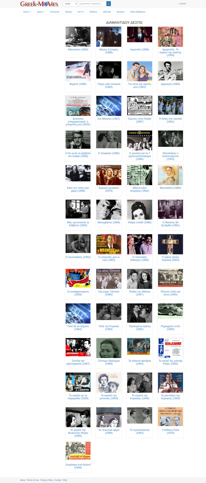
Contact (57, 480)
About (22, 480)
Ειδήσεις (93, 12)
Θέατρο (68, 12)
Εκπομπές (55, 12)
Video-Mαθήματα (137, 12)
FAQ (65, 480)
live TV (81, 12)
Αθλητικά (107, 12)
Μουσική (120, 12)
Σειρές (41, 12)
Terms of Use (33, 480)
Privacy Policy (46, 480)
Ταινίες (27, 12)
